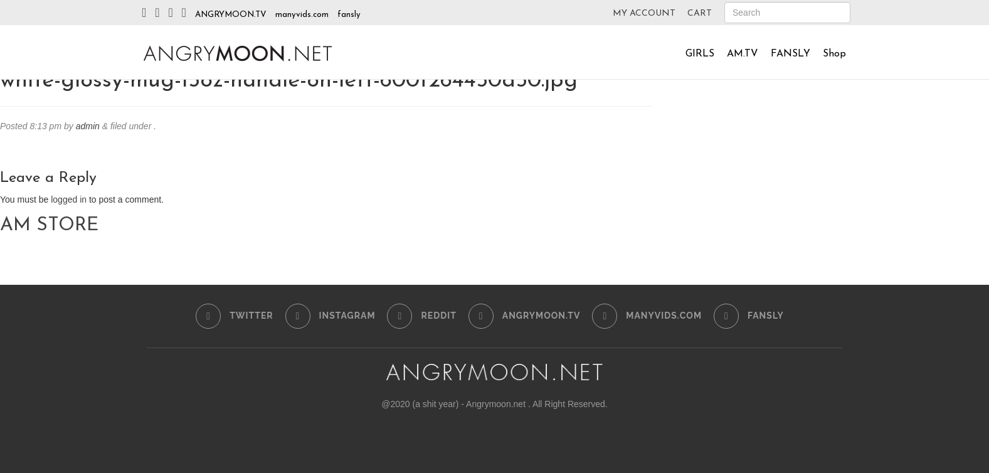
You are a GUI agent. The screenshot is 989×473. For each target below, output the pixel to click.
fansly (349, 15)
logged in (69, 199)
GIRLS (699, 54)
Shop (834, 54)
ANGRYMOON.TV (231, 15)
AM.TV (742, 54)
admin (88, 126)
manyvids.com (302, 15)
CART (699, 13)
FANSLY (790, 54)
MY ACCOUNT (644, 13)
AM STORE (49, 225)
